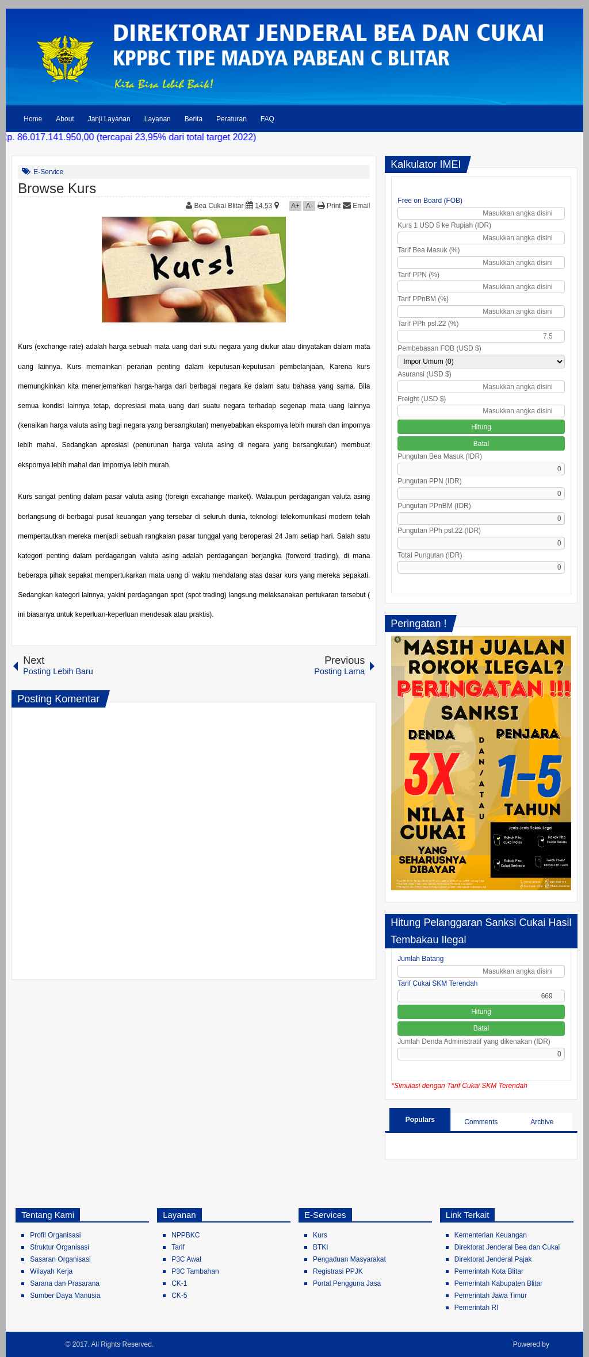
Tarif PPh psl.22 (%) (427, 324)
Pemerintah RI (476, 1308)
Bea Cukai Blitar (220, 206)
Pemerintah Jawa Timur (490, 1295)
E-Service (48, 172)
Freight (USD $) (421, 399)
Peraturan (231, 119)
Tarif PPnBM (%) (423, 299)
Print (329, 206)
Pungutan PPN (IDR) (429, 481)
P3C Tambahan (195, 1271)
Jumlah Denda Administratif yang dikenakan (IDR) (473, 1041)
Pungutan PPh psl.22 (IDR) (439, 530)
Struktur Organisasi (59, 1247)
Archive (541, 1122)
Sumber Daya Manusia (65, 1295)
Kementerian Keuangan (490, 1235)
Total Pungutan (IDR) (429, 555)
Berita (193, 119)
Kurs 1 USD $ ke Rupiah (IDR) (444, 225)
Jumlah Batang (420, 959)
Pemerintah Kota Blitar (488, 1271)
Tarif (178, 1247)
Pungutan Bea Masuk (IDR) (439, 456)
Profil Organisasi (55, 1235)
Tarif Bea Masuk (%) (428, 250)
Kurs (320, 1235)
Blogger (564, 1344)
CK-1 (179, 1283)
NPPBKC (185, 1235)
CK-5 (179, 1295)
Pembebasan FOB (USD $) (439, 348)
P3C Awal (186, 1259)
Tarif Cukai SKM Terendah (437, 983)
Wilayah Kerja (51, 1271)
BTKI (320, 1247)
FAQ (267, 119)
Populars (420, 1120)
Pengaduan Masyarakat (349, 1259)
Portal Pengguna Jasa (347, 1283)
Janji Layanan (109, 119)
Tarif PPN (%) (418, 275)
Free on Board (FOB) (429, 201)
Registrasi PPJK (338, 1271)
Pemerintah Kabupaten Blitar (498, 1283)
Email (356, 206)
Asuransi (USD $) (424, 374)
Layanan (157, 119)
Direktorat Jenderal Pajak (493, 1259)
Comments (481, 1122)
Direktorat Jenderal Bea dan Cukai (507, 1247)
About (65, 119)
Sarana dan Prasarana (65, 1283)
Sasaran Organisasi (60, 1259)
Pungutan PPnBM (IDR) (434, 506)
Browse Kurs (57, 188)
